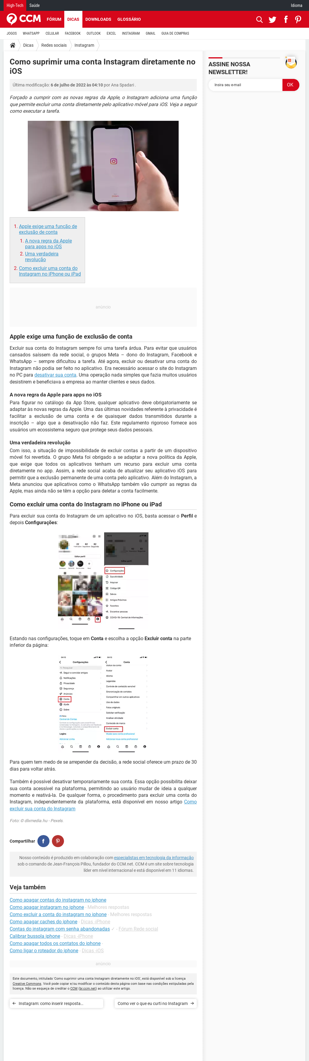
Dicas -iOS (93, 950)
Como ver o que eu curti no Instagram (153, 1003)
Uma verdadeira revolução (42, 256)
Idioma (296, 5)
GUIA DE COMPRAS (175, 33)
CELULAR (52, 33)
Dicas (73, 19)
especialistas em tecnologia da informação (154, 857)
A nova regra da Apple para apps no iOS (48, 243)
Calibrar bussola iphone (35, 936)
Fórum (54, 19)
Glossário (129, 19)
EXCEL (111, 33)
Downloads (98, 19)
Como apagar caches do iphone (43, 922)
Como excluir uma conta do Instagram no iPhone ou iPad (50, 271)
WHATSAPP (31, 33)
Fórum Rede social (138, 929)
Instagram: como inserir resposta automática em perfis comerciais (50, 1004)
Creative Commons (27, 984)
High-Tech (15, 5)
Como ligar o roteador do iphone (44, 950)
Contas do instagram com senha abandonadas (60, 929)
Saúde (34, 5)
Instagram (84, 45)
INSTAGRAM (131, 33)
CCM (74, 989)
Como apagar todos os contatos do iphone (55, 943)
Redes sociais (54, 45)
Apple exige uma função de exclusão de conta (48, 229)
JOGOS (12, 33)
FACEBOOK (73, 33)
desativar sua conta (55, 375)
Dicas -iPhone (95, 922)
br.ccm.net (88, 989)
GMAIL (150, 33)
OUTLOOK (94, 33)
